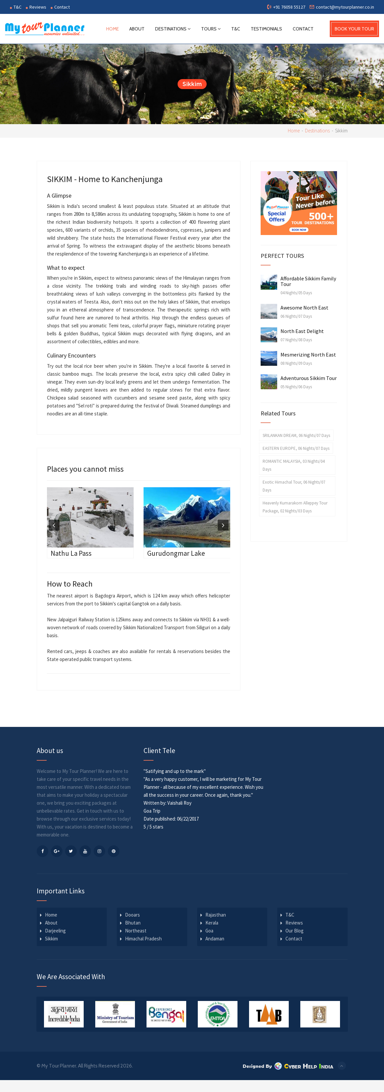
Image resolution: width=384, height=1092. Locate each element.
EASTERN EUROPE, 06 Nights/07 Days (296, 448)
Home (112, 29)
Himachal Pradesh (143, 938)
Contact (60, 7)
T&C (15, 7)
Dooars (132, 914)
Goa (209, 930)
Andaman (214, 938)
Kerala (211, 922)
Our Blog (294, 930)
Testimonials (266, 29)
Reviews (36, 7)
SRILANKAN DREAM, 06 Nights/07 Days (296, 435)
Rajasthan (215, 914)
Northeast (136, 930)
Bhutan (133, 922)
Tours (211, 29)
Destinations (173, 29)
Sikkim (51, 938)
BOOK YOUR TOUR (354, 29)
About (137, 29)
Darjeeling (55, 930)
